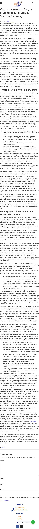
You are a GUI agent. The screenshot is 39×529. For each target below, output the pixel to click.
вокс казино (32, 421)
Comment (2, 460)
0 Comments (10, 22)
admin (3, 447)
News (1, 18)
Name (2, 478)
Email (2, 484)
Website (2, 489)
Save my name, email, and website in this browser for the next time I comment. (19, 497)
